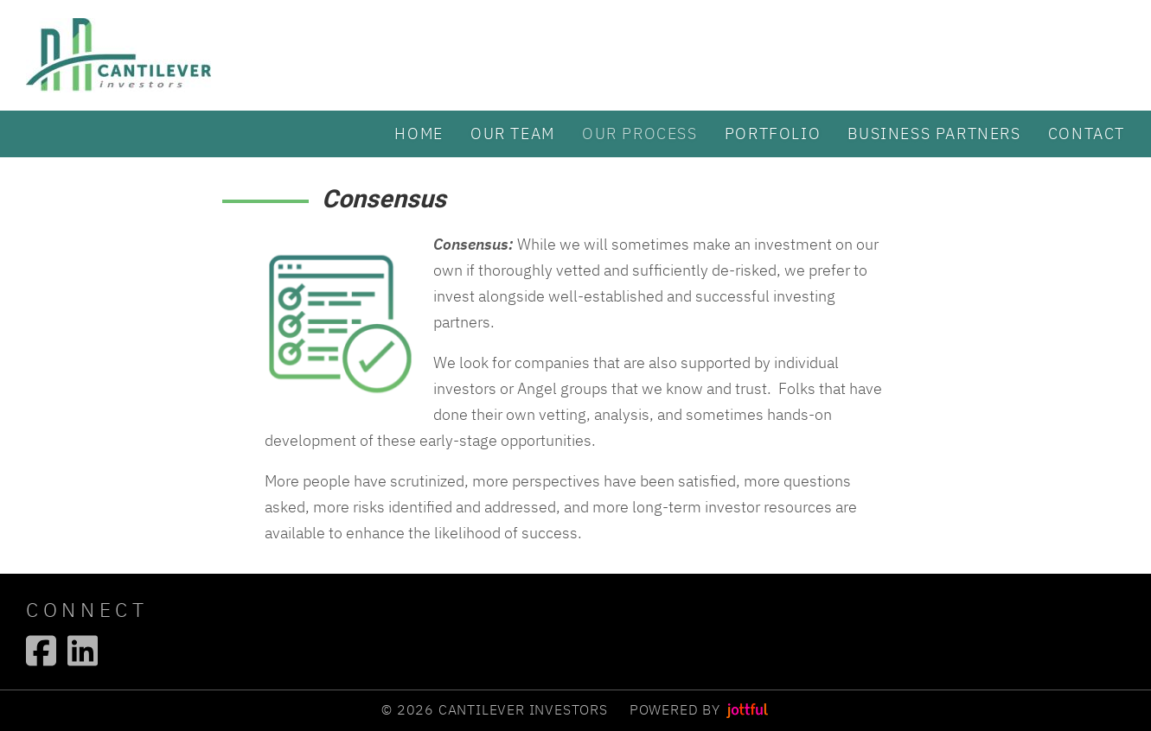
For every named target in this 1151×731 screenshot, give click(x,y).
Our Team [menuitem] (512, 133)
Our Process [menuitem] (640, 133)
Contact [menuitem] (1086, 133)
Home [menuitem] (418, 133)
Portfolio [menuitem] (773, 133)
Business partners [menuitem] (933, 133)
